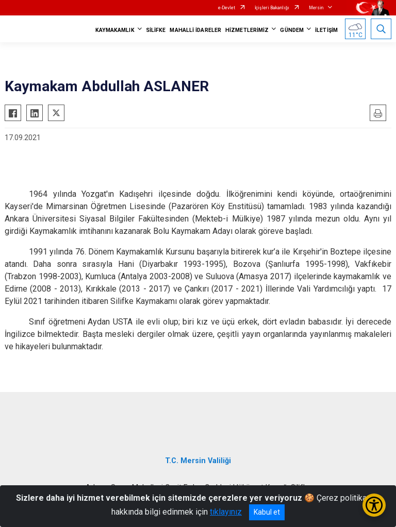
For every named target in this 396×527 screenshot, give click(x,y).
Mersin (316, 7)
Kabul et (267, 512)
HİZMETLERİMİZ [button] (247, 30)
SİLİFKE (156, 30)
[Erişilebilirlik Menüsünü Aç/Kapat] (374, 505)
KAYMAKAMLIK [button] (115, 30)
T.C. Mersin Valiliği (198, 460)
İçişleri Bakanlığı (272, 7)
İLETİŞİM (326, 30)
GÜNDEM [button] (292, 30)
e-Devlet (226, 7)
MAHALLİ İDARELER (195, 30)
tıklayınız (226, 512)
